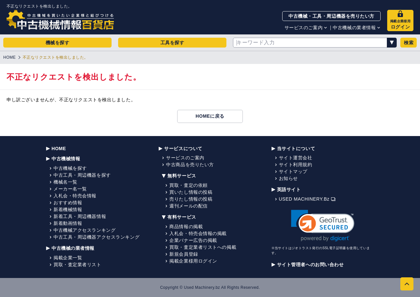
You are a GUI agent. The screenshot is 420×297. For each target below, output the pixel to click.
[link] (323, 225)
